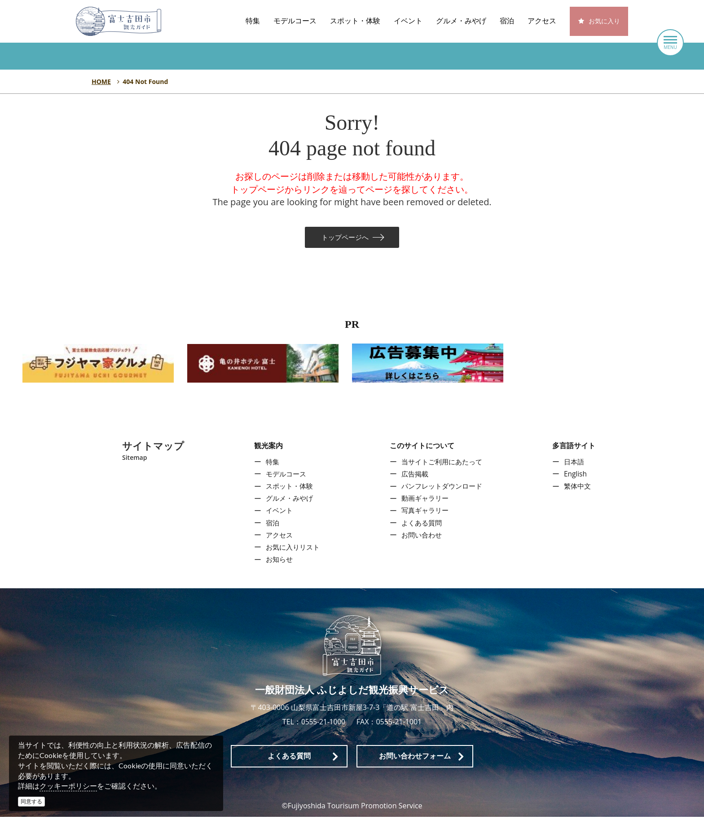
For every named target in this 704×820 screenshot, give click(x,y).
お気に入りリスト (291, 550)
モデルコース (295, 21)
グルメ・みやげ (461, 21)
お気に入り (604, 21)
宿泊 (507, 21)
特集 (253, 21)
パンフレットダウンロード (443, 489)
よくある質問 (421, 526)
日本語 (576, 465)
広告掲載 (414, 477)
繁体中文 (579, 489)
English (577, 477)
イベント (408, 21)
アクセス (542, 21)
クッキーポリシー (68, 786)
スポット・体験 (355, 21)
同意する (31, 801)
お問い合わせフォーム (415, 759)
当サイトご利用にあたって (443, 465)
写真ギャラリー (425, 514)
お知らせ (277, 563)
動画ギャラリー (425, 502)
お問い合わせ (421, 538)
